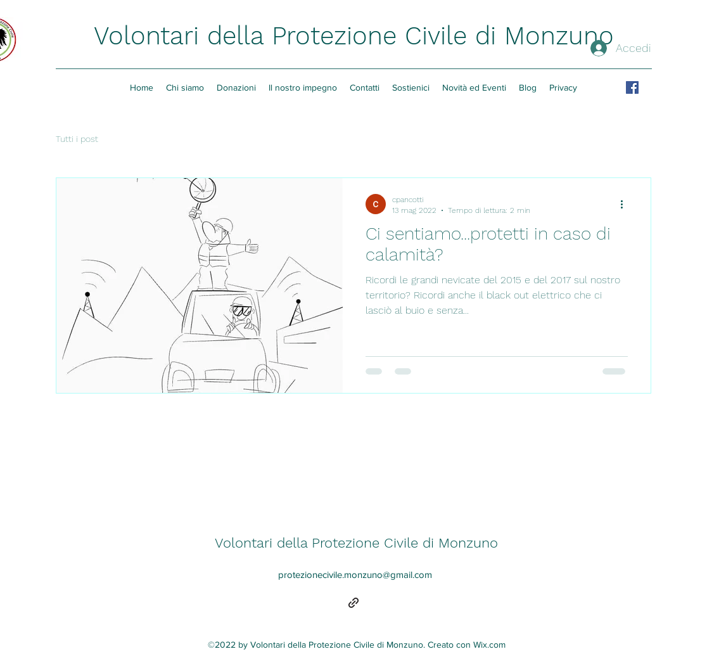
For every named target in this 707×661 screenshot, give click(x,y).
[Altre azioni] (626, 204)
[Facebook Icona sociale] (632, 87)
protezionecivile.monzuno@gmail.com (355, 574)
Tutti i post (77, 139)
